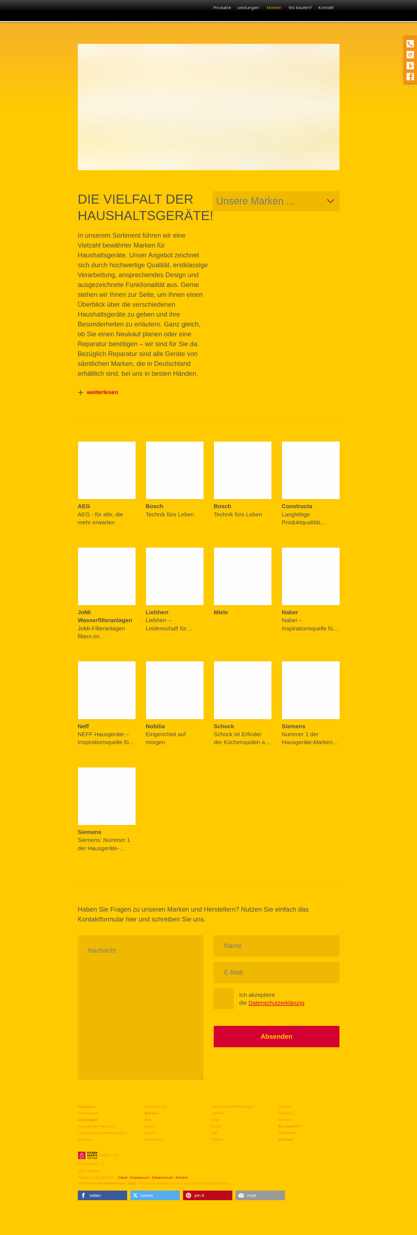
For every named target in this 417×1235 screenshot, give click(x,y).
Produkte (86, 1106)
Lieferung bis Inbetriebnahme (102, 1133)
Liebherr (217, 1113)
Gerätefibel (287, 1133)
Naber (216, 1126)
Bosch (149, 1126)
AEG (147, 1119)
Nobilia (217, 1139)
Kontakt (285, 1139)
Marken (151, 1113)
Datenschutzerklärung (276, 1003)
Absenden (276, 1036)
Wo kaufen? (289, 1126)
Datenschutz (162, 1177)
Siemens (285, 1113)
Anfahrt (181, 1177)
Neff (214, 1133)
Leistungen (88, 1119)
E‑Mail (123, 1177)
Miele (215, 1119)
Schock (284, 1106)
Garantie (85, 1139)
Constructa (154, 1139)
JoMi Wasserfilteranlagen (232, 1106)
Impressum (139, 1177)
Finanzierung (155, 1106)
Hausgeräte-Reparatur (97, 1126)
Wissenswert (88, 1113)
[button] (102, 1195)
